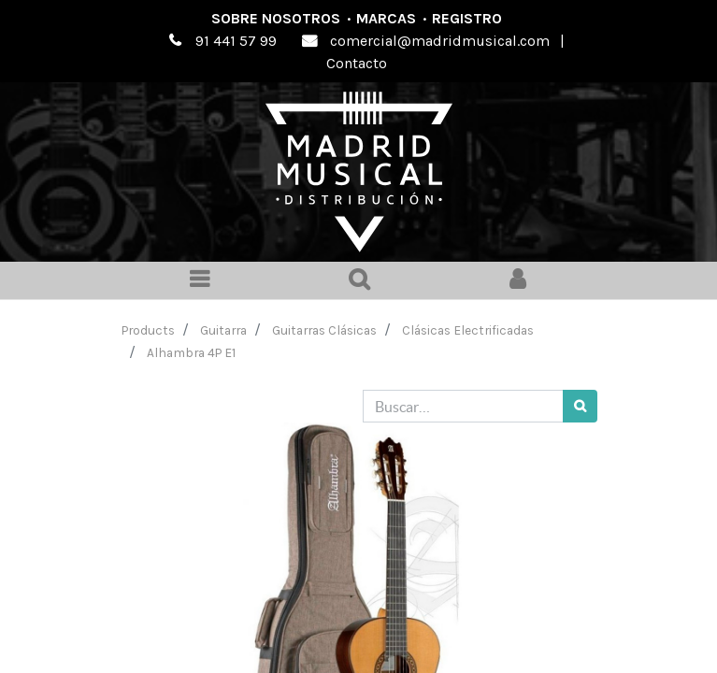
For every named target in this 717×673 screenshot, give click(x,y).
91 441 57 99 (236, 41)
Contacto (356, 63)
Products (148, 329)
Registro (467, 18)
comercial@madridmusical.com (440, 41)
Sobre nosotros (275, 18)
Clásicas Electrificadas (468, 329)
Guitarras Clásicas (324, 329)
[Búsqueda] (580, 406)
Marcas (386, 18)
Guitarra (223, 329)
